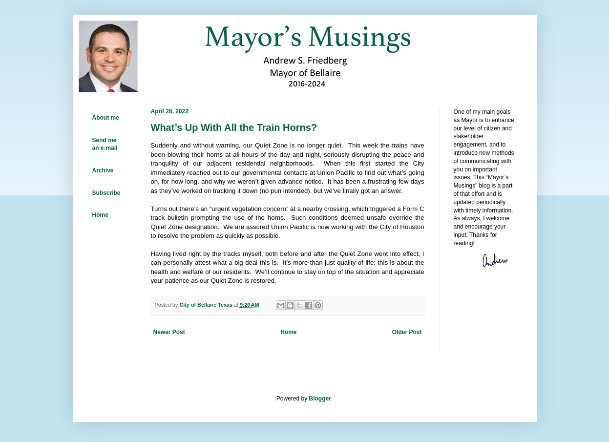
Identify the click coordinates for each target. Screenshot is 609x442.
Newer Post (169, 332)
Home (288, 332)
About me (105, 117)
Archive (103, 170)
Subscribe (106, 192)
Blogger (320, 398)
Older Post (407, 332)
